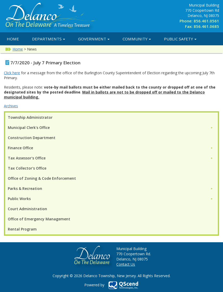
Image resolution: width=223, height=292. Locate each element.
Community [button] (137, 38)
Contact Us (125, 264)
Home (13, 38)
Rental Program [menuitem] (22, 229)
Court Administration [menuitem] (27, 208)
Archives (11, 105)
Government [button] (94, 38)
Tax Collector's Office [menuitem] (27, 168)
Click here (12, 72)
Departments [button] (48, 38)
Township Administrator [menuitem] (30, 117)
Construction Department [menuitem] (31, 137)
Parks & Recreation (25, 188)
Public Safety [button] (180, 38)
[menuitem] (110, 127)
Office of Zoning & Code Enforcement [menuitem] (42, 178)
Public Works (19, 198)
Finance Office (20, 147)
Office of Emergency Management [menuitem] (39, 218)
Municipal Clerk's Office (29, 127)
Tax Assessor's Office (27, 158)
